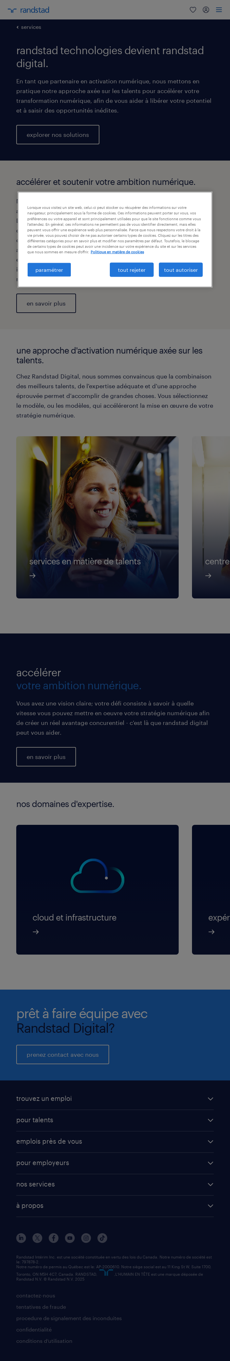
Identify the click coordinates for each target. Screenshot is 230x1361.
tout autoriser (181, 269)
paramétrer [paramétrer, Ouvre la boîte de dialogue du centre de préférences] (49, 269)
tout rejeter (132, 269)
